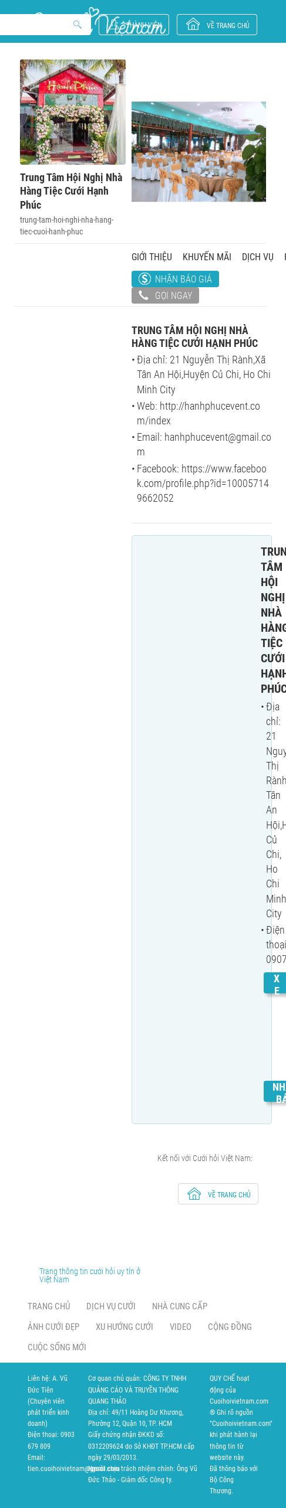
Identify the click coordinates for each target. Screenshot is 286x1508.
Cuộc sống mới (57, 1347)
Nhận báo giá (183, 279)
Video (180, 1327)
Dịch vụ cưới (111, 1306)
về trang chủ (228, 26)
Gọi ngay (165, 297)
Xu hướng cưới (124, 1327)
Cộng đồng (230, 1327)
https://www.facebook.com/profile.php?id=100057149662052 (203, 483)
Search (78, 25)
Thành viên (143, 25)
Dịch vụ (258, 257)
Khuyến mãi (207, 257)
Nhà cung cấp (179, 1306)
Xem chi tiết (276, 1027)
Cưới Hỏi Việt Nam (97, 21)
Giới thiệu (152, 257)
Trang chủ (49, 1306)
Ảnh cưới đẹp (53, 1327)
